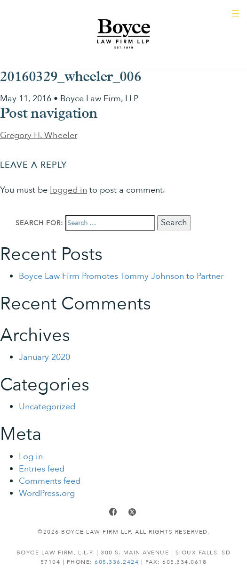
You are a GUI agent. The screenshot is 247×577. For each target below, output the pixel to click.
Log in (31, 457)
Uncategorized (47, 407)
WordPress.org (47, 493)
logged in (68, 190)
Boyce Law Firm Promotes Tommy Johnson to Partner (121, 276)
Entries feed (41, 469)
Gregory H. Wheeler (38, 135)
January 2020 (44, 357)
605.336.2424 (117, 562)
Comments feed (49, 481)
